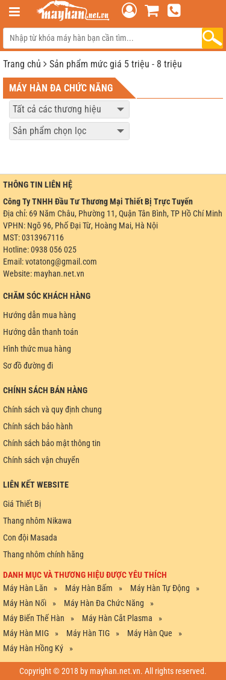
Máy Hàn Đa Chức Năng (104, 603)
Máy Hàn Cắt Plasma (117, 618)
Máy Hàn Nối (24, 603)
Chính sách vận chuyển (41, 460)
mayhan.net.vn (59, 273)
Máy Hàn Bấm (89, 588)
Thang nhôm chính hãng (43, 554)
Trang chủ (22, 64)
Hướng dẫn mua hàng (39, 315)
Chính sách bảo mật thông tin (52, 443)
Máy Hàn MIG (26, 633)
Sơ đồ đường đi (28, 365)
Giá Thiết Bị (22, 504)
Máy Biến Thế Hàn (33, 618)
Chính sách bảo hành (38, 426)
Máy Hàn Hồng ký (33, 648)
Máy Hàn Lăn (25, 588)
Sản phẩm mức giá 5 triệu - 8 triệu (115, 64)
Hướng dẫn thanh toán (40, 332)
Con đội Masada (30, 537)
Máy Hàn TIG (88, 633)
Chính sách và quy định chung (52, 409)
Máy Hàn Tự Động (160, 588)
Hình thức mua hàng (37, 349)
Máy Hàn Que (149, 633)
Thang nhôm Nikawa (37, 520)
